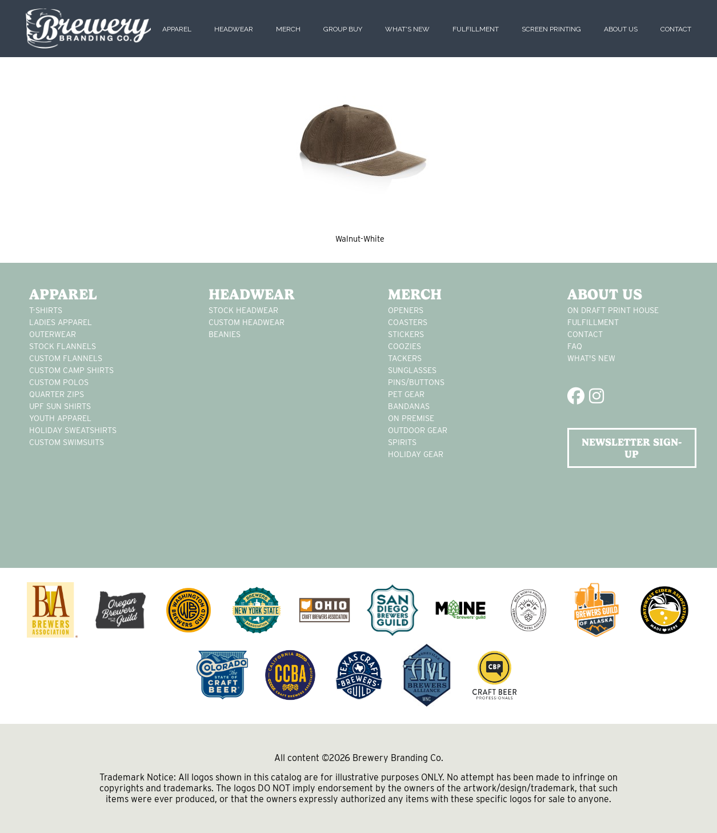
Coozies (404, 346)
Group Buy (342, 29)
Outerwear (52, 334)
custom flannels (65, 358)
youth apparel (60, 418)
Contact (675, 29)
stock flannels (62, 346)
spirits (402, 442)
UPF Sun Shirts (60, 406)
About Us (621, 29)
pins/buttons (416, 382)
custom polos (59, 382)
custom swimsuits (66, 442)
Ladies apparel (60, 322)
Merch (288, 29)
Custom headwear (247, 322)
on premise (411, 418)
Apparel (176, 29)
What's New (407, 29)
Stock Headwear (243, 310)
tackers (405, 358)
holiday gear (415, 454)
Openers (405, 310)
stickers (406, 334)
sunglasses (412, 370)
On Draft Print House (613, 310)
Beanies (225, 334)
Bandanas (409, 406)
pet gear (406, 394)
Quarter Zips (56, 394)
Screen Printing (551, 29)
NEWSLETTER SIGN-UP (632, 448)
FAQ (574, 346)
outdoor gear (417, 430)
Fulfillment (475, 29)
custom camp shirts (71, 370)
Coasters (407, 322)
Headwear (233, 29)
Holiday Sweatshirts (73, 430)
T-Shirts (45, 310)
